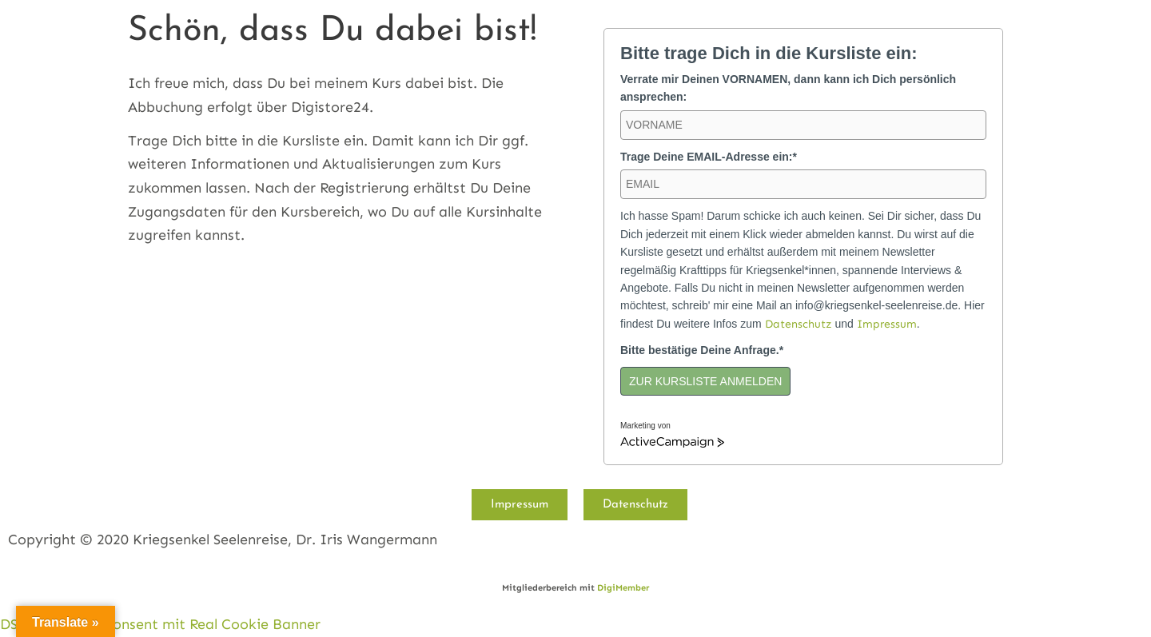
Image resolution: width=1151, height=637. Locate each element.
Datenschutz (798, 324)
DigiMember (623, 588)
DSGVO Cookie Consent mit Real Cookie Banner (160, 624)
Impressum (887, 324)
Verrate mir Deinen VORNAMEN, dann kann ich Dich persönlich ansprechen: (788, 88)
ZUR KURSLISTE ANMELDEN (705, 381)
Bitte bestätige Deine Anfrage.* (701, 350)
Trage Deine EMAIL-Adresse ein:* (708, 156)
